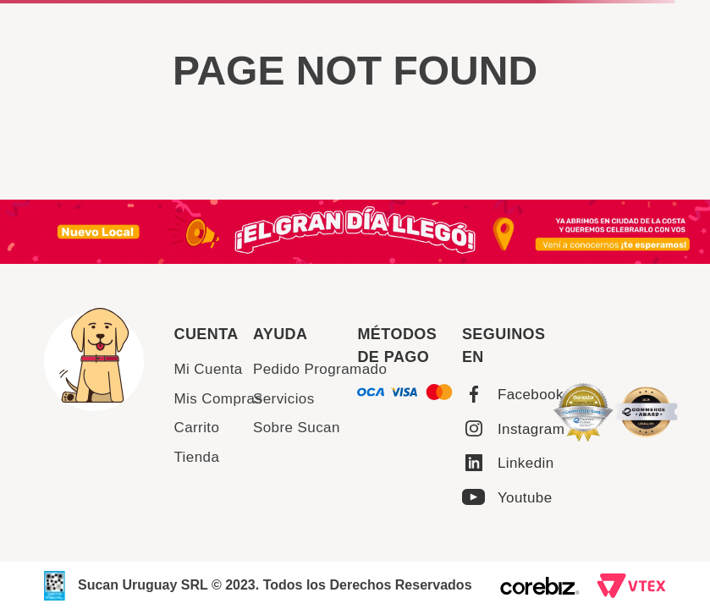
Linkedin (526, 463)
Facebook (531, 395)
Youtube (525, 498)
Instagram (531, 429)
